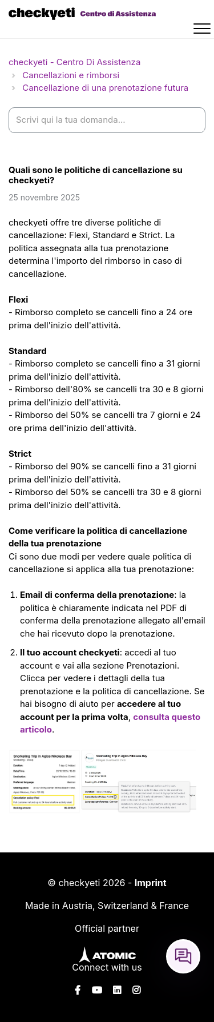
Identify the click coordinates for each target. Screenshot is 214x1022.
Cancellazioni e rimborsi (70, 75)
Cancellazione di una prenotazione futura (105, 87)
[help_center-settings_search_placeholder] (107, 120)
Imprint (151, 882)
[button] (203, 30)
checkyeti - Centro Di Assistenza (74, 62)
